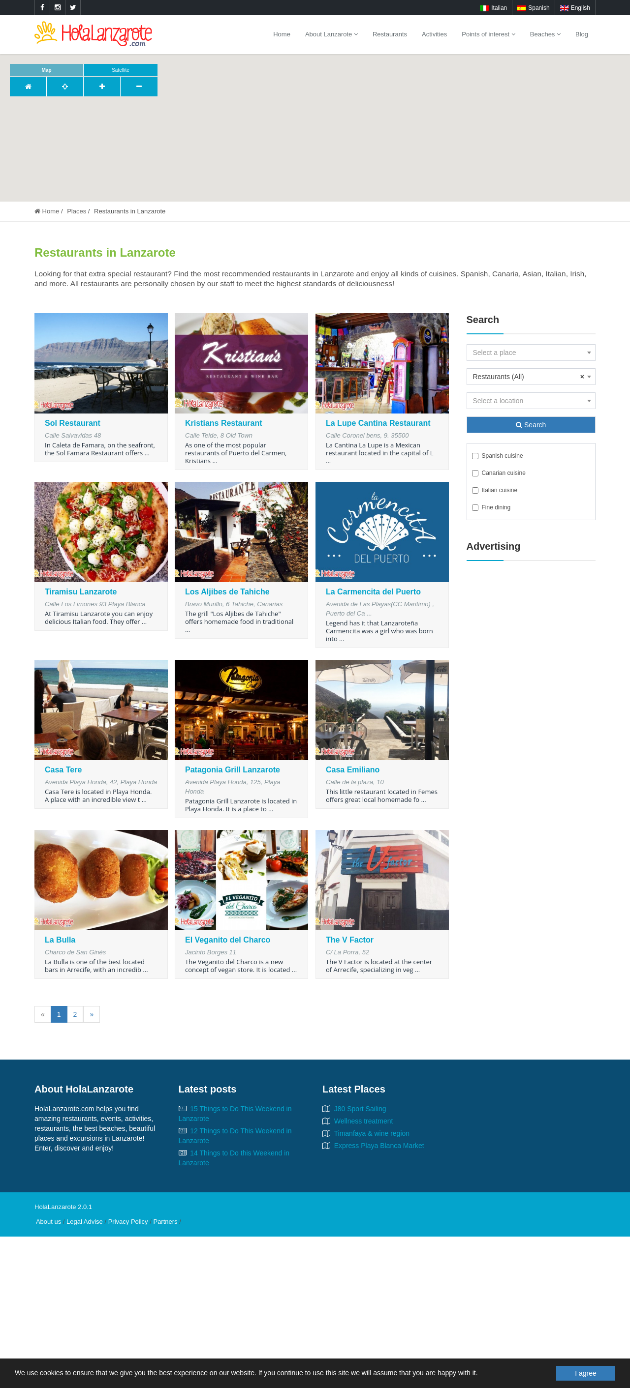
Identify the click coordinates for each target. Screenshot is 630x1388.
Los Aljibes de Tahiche (227, 592)
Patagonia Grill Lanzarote (232, 770)
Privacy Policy (128, 1221)
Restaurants (390, 34)
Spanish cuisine (497, 455)
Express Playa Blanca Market (379, 1146)
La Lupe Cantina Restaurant (378, 423)
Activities (434, 34)
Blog (581, 34)
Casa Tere (63, 770)
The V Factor (350, 940)
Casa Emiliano (352, 770)
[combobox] (531, 352)
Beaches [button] (545, 34)
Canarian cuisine (499, 473)
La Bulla (60, 940)
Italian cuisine (495, 490)
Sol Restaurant (72, 423)
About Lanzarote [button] (331, 34)
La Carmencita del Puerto (373, 592)
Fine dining (491, 507)
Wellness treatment (363, 1121)
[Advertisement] (531, 718)
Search (531, 425)
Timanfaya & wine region (372, 1133)
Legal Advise (84, 1221)
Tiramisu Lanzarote (81, 592)
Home (281, 34)
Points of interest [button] (488, 34)
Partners (165, 1221)
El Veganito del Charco (227, 940)
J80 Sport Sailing (360, 1109)
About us (48, 1221)
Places (76, 211)
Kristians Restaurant (223, 423)
